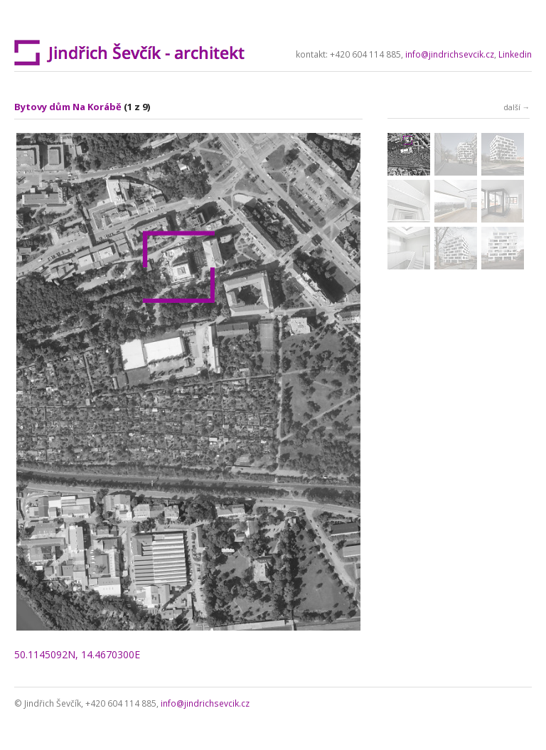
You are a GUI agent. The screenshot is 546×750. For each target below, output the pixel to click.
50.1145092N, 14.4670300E (77, 654)
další (511, 107)
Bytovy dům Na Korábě (68, 106)
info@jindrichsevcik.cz (449, 54)
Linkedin (515, 54)
